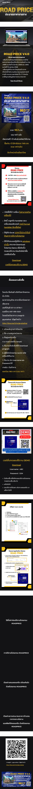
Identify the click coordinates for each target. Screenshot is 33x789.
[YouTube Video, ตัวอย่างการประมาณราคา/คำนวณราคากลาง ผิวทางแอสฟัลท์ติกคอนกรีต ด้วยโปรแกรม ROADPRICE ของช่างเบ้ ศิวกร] (16, 703)
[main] (16, 67)
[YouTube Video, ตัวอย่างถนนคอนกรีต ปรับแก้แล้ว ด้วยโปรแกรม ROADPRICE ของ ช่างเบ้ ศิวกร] (16, 670)
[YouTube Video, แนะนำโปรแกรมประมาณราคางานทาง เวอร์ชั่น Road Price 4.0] (16, 608)
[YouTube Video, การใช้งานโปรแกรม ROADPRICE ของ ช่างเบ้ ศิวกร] (16, 640)
